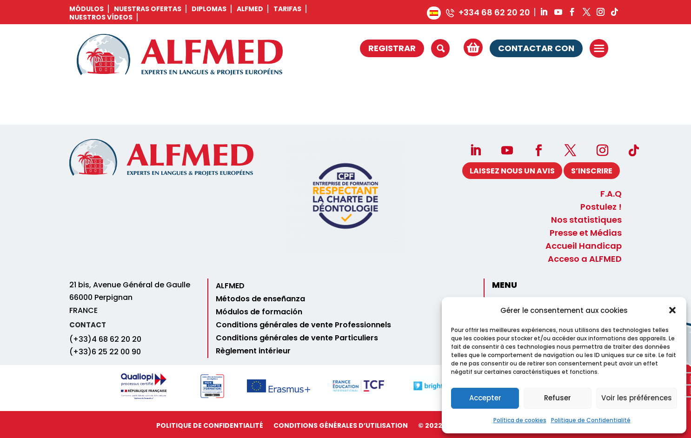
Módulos (86, 9)
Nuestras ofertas (147, 9)
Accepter (485, 398)
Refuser (557, 398)
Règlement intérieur (253, 351)
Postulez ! (601, 207)
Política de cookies (519, 420)
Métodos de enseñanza (260, 299)
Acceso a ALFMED (585, 259)
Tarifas (287, 9)
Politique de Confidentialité (591, 420)
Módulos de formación (259, 312)
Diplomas (209, 9)
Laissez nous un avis (510, 171)
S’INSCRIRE (591, 171)
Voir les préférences (636, 398)
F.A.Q (611, 194)
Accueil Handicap (583, 246)
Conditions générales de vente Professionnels (303, 325)
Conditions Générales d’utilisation (340, 425)
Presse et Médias (586, 233)
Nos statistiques (586, 220)
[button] (672, 310)
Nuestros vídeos (101, 17)
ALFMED (250, 9)
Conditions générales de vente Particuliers (297, 338)
